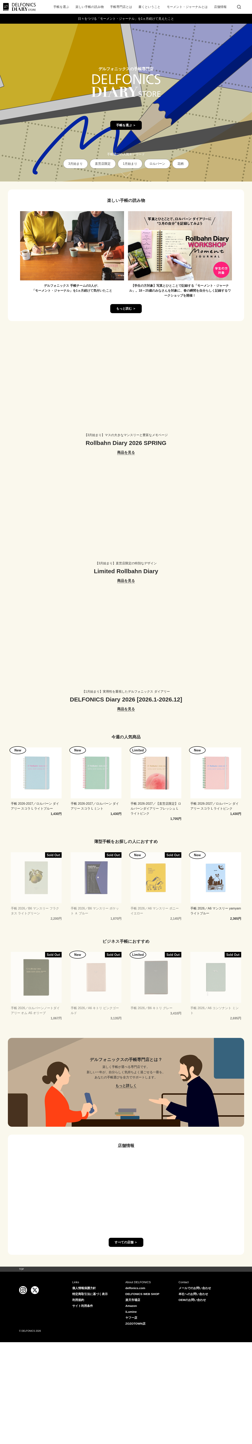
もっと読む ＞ (126, 308)
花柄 (180, 163)
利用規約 (78, 1300)
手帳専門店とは (121, 6)
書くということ (149, 6)
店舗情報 (220, 6)
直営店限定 (103, 163)
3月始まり (75, 163)
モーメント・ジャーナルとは (187, 6)
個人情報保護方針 (84, 1288)
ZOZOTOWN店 (135, 1323)
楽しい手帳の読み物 (89, 6)
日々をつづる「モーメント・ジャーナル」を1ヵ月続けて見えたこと (126, 18)
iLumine (131, 1311)
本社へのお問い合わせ (193, 1294)
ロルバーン (157, 163)
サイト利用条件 (82, 1305)
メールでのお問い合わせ (195, 1288)
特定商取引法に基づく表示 (90, 1294)
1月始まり (130, 163)
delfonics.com (135, 1288)
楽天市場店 (132, 1300)
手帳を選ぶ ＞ (126, 125)
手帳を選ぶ (61, 6)
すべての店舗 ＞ (126, 1242)
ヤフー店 (131, 1317)
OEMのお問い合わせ (192, 1300)
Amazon (131, 1305)
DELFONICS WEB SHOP (142, 1294)
